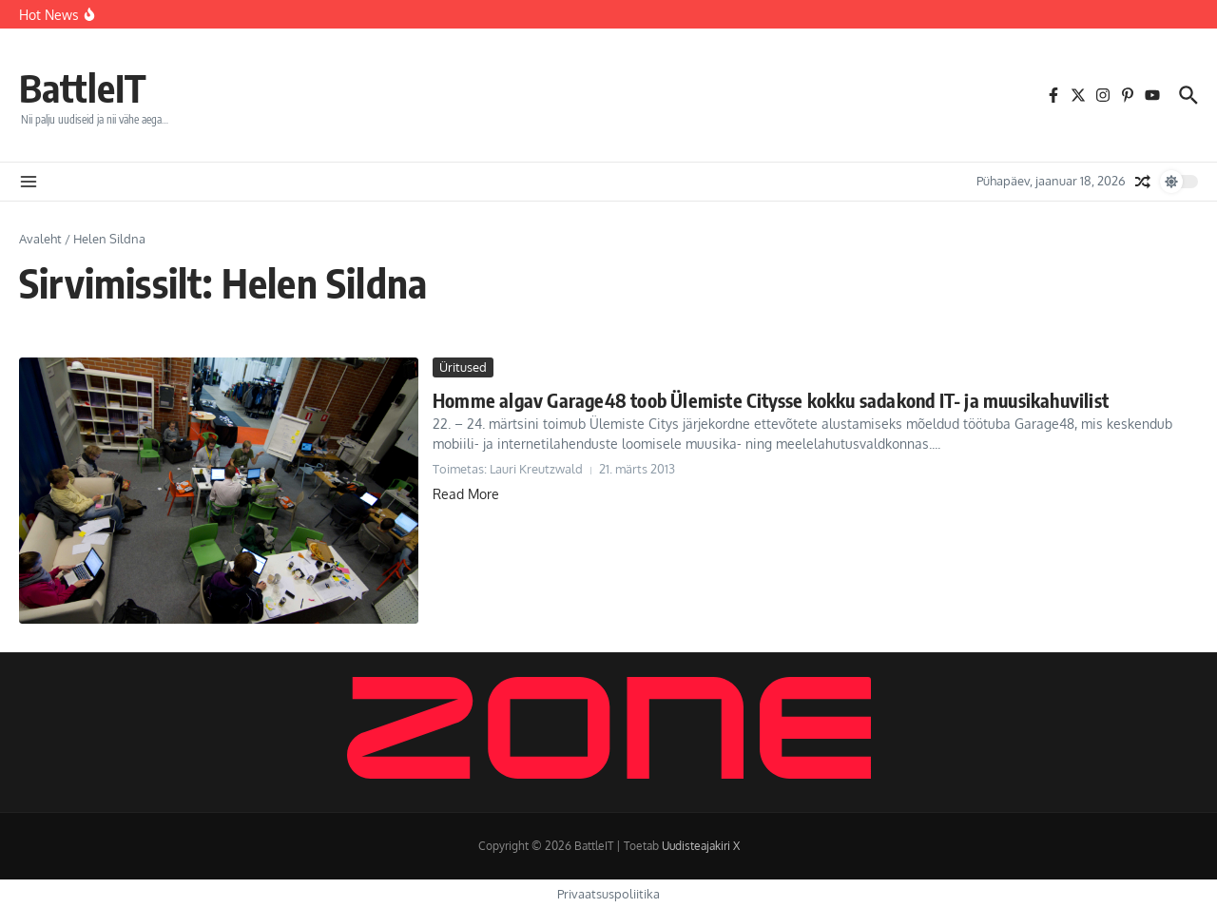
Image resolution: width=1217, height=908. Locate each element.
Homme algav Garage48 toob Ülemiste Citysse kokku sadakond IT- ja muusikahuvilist (771, 400)
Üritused (463, 367)
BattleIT (82, 87)
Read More (466, 494)
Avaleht (40, 238)
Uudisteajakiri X (701, 846)
